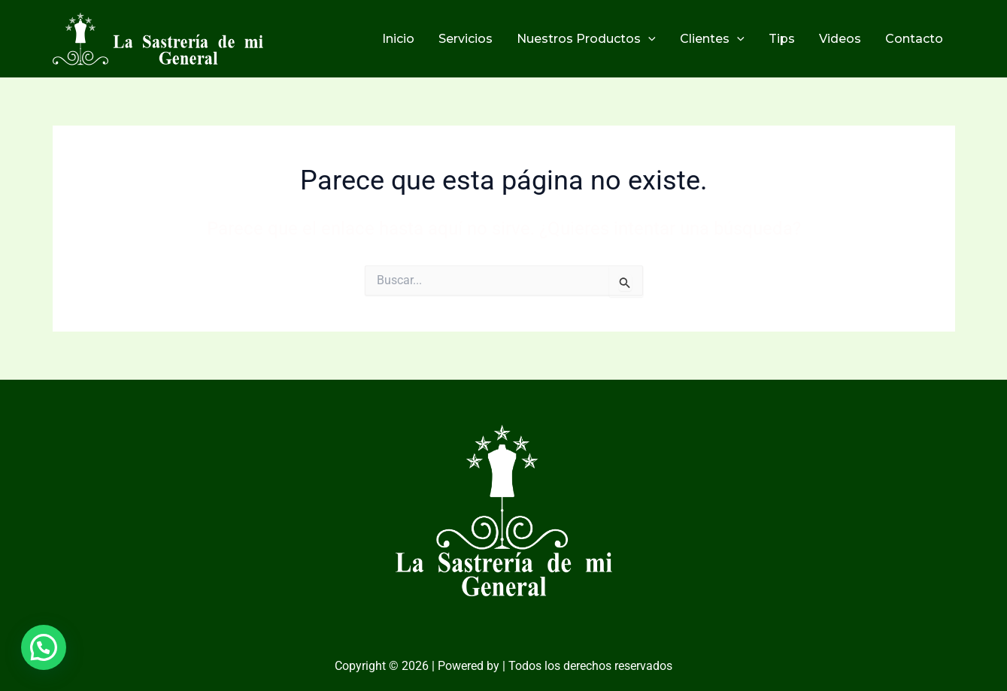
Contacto (914, 39)
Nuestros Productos (586, 39)
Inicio (398, 39)
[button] (43, 647)
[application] (648, 39)
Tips (782, 39)
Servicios (465, 39)
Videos (840, 39)
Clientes (712, 39)
